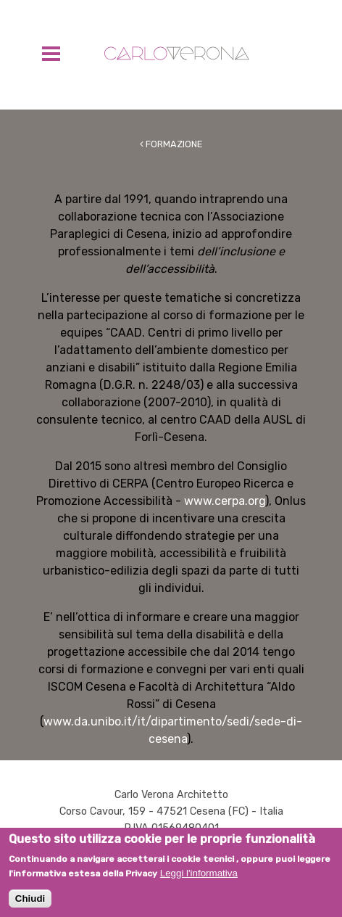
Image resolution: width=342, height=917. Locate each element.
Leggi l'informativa (199, 878)
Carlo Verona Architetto (176, 53)
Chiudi (30, 903)
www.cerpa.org (224, 501)
